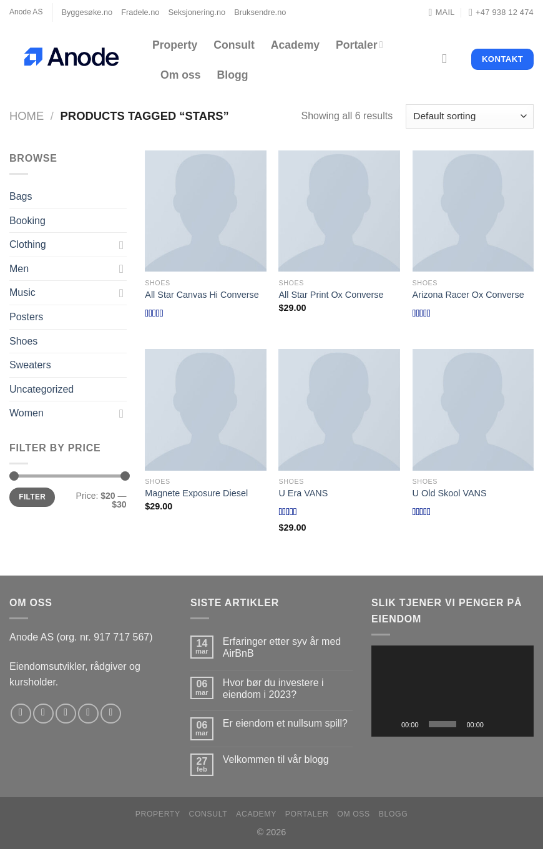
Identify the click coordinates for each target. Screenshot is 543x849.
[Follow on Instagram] (43, 714)
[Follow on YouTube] (110, 714)
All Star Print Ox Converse (330, 295)
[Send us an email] (88, 714)
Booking (27, 220)
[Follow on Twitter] (66, 714)
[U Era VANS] (339, 410)
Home (26, 115)
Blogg (232, 75)
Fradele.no (140, 12)
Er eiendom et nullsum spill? (285, 723)
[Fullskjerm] (517, 724)
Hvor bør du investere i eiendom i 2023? (273, 688)
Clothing (27, 244)
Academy (295, 45)
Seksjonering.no (196, 12)
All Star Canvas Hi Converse (201, 295)
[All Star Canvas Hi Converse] (206, 211)
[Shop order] (470, 116)
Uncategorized (41, 389)
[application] (452, 691)
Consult (233, 45)
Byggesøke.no (86, 12)
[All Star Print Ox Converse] (339, 211)
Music (22, 292)
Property (174, 45)
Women (26, 413)
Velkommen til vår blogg (276, 759)
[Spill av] (387, 724)
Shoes (23, 341)
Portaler (359, 45)
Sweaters (30, 365)
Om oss (180, 75)
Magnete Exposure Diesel (196, 493)
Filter (32, 497)
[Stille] (497, 724)
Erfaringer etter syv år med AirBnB (282, 647)
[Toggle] (122, 244)
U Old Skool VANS (450, 493)
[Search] (448, 59)
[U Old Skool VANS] (473, 410)
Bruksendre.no (260, 12)
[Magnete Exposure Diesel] (206, 410)
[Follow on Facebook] (21, 714)
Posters (26, 317)
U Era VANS (303, 493)
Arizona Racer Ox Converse (468, 295)
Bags (20, 196)
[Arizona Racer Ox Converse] (473, 211)
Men (19, 268)
